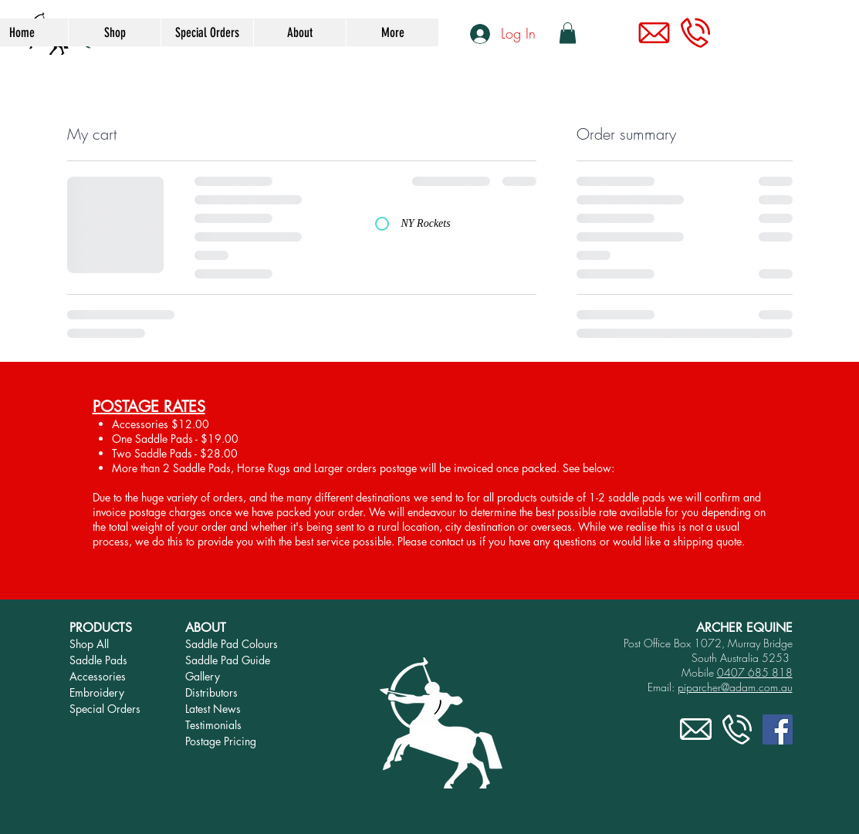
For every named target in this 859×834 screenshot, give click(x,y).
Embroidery (96, 692)
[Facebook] (778, 729)
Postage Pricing (220, 741)
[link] (568, 32)
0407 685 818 (755, 672)
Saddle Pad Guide (227, 660)
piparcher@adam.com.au (735, 687)
